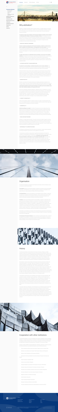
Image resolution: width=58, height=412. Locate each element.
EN (51, 2)
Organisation (9, 11)
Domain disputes (42, 399)
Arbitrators (8, 22)
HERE (46, 95)
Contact (41, 402)
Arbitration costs (9, 18)
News (41, 400)
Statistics (8, 28)
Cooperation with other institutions (10, 15)
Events (7, 26)
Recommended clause (10, 20)
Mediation (30, 402)
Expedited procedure (10, 23)
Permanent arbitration (10, 9)
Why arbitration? (9, 10)
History (8, 13)
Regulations (8, 25)
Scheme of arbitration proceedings (10, 17)
